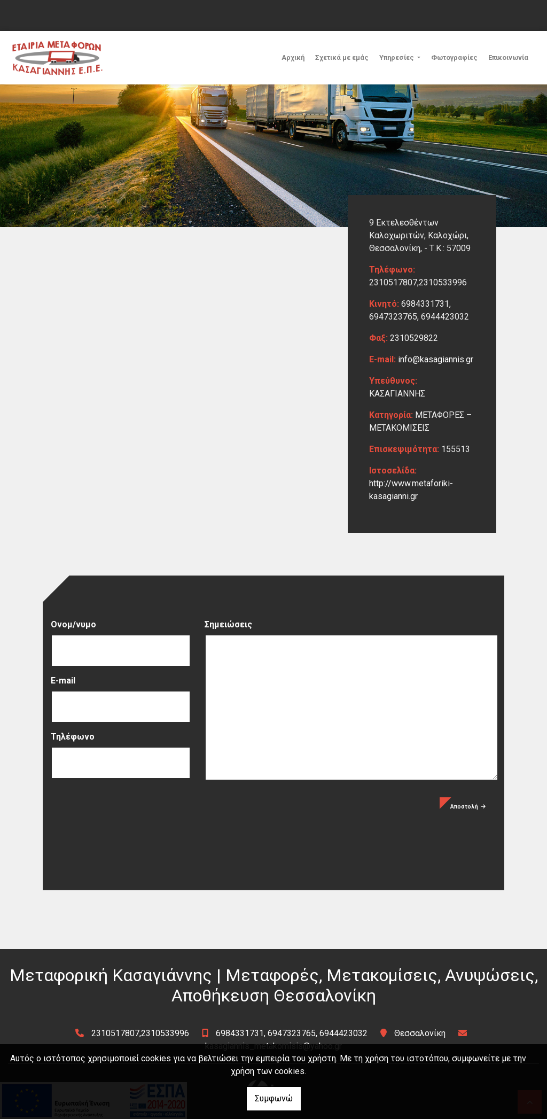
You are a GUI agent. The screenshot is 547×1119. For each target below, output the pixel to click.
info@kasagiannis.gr (435, 359)
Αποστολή (468, 807)
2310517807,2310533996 (140, 1033)
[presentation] (132, 818)
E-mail (63, 680)
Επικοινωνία (508, 57)
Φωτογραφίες (454, 57)
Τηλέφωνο (73, 737)
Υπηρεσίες (397, 57)
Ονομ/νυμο (73, 624)
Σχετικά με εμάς (342, 57)
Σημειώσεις (228, 624)
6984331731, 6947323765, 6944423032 (292, 1033)
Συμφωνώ (274, 1098)
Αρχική (293, 57)
